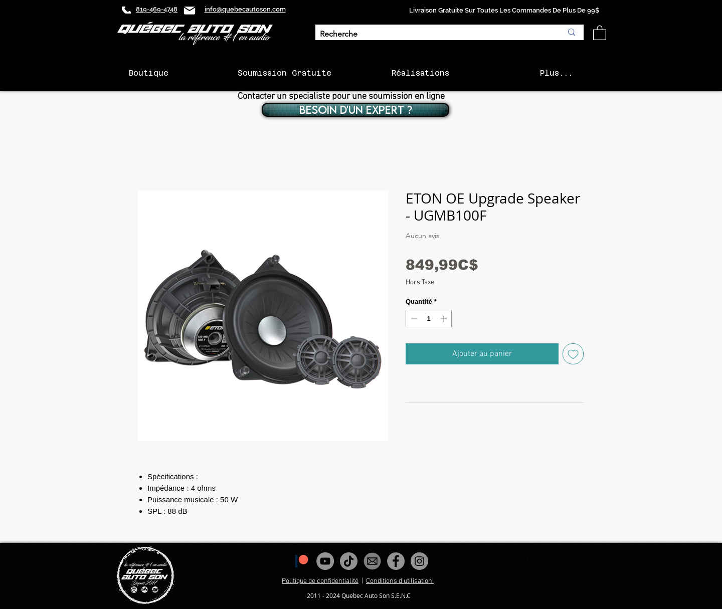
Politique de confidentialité (320, 581)
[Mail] (190, 10)
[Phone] (126, 10)
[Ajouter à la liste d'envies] (573, 353)
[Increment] (445, 318)
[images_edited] (372, 561)
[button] (599, 32)
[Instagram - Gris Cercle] (419, 561)
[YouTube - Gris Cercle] (325, 561)
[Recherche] (433, 34)
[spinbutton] (429, 318)
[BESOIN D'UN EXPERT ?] (355, 110)
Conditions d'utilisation (400, 581)
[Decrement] (413, 318)
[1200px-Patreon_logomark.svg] (301, 561)
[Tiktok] (348, 561)
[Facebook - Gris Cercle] (396, 561)
